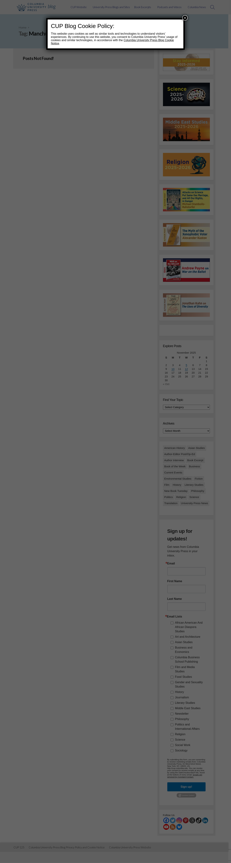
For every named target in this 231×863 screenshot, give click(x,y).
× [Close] (185, 17)
